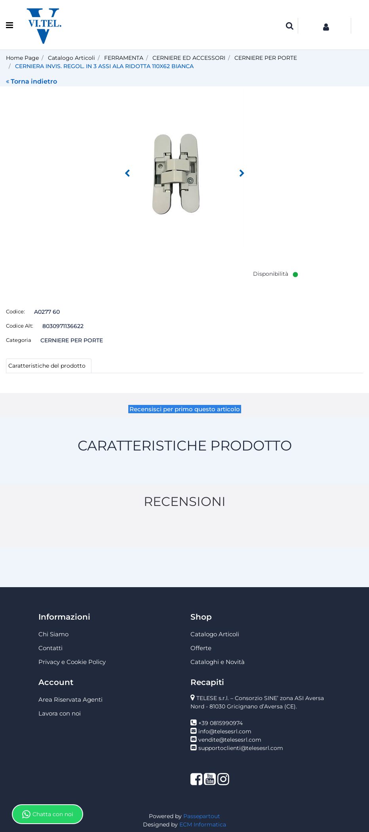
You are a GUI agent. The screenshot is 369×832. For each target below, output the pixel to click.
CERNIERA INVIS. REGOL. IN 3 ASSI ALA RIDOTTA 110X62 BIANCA (104, 66)
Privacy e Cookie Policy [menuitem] (72, 662)
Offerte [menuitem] (200, 648)
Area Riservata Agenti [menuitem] (70, 699)
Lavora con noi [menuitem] (59, 713)
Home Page (22, 57)
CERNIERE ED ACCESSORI (188, 57)
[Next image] (242, 173)
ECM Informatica (202, 824)
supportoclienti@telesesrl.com (240, 748)
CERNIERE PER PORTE (265, 57)
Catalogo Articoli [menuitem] (214, 634)
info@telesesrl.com (224, 731)
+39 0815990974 (220, 723)
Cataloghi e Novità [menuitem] (217, 662)
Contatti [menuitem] (50, 648)
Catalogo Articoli (71, 57)
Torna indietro (31, 81)
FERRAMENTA (123, 57)
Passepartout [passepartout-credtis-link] (201, 816)
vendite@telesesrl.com (229, 739)
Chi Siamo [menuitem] (53, 634)
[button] (184, 167)
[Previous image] (127, 173)
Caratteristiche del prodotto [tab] (47, 365)
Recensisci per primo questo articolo (184, 409)
